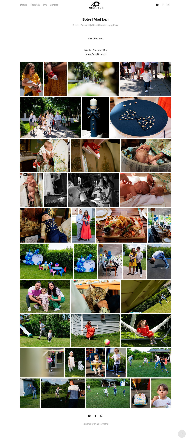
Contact (54, 5)
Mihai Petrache (101, 424)
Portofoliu (35, 5)
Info (45, 5)
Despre (23, 5)
